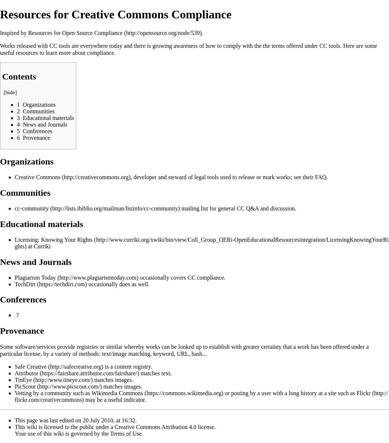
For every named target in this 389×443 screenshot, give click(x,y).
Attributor (26, 373)
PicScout (25, 386)
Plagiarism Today (35, 277)
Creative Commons (37, 177)
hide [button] (10, 92)
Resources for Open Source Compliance (75, 33)
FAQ (320, 177)
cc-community (32, 208)
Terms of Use (126, 433)
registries (87, 347)
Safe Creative (31, 367)
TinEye (23, 380)
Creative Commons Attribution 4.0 (156, 427)
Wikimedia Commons (117, 393)
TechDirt (25, 284)
